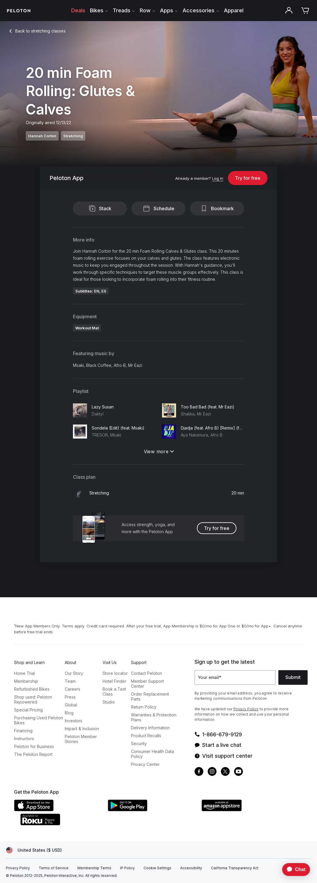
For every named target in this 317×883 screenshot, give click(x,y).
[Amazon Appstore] (245, 809)
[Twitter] (225, 772)
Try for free (247, 178)
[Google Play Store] (152, 809)
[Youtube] (238, 772)
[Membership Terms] (94, 868)
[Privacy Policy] (18, 868)
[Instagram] (212, 772)
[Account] (289, 10)
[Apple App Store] (58, 809)
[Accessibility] (191, 868)
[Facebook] (199, 772)
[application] (293, 869)
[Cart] (305, 10)
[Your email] (235, 677)
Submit (293, 677)
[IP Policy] (127, 868)
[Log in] (217, 178)
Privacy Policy (246, 709)
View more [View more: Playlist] (159, 451)
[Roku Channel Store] (64, 823)
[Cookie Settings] (157, 868)
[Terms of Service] (54, 868)
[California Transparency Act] (234, 868)
